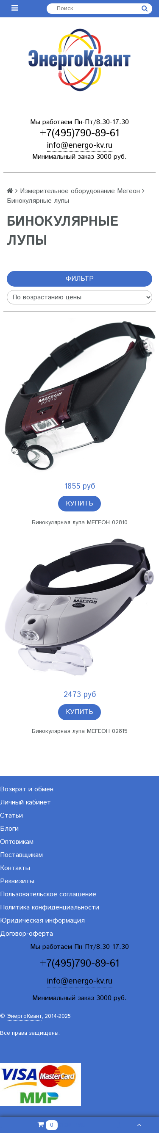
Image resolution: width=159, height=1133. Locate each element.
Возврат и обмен (26, 789)
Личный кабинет (25, 802)
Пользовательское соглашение (48, 894)
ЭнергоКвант (24, 1016)
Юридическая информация (42, 921)
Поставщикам (21, 855)
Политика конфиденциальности (49, 907)
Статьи (11, 816)
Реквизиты (17, 881)
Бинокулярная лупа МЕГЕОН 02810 (80, 522)
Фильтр (80, 279)
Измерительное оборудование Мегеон (80, 191)
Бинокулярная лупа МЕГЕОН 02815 (80, 731)
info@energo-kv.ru (79, 145)
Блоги (9, 829)
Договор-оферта (26, 934)
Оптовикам (16, 842)
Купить (79, 503)
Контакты (15, 868)
